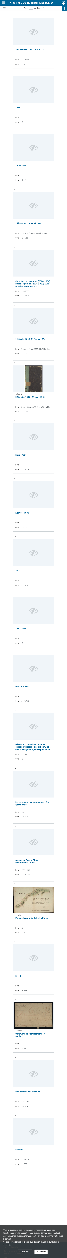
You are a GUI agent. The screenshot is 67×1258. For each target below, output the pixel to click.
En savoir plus (25, 1252)
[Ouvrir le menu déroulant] (3, 2)
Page (26, 8)
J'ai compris (41, 1252)
